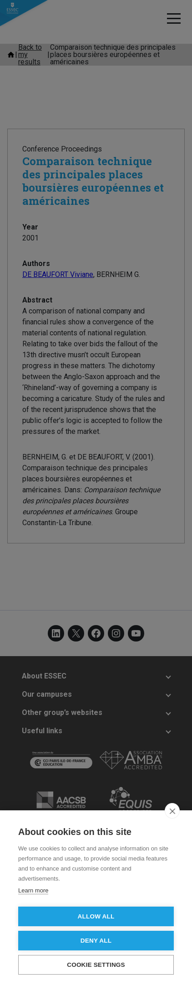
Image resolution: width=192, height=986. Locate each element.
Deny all (96, 940)
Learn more (33, 890)
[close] (172, 811)
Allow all (96, 916)
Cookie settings (96, 964)
